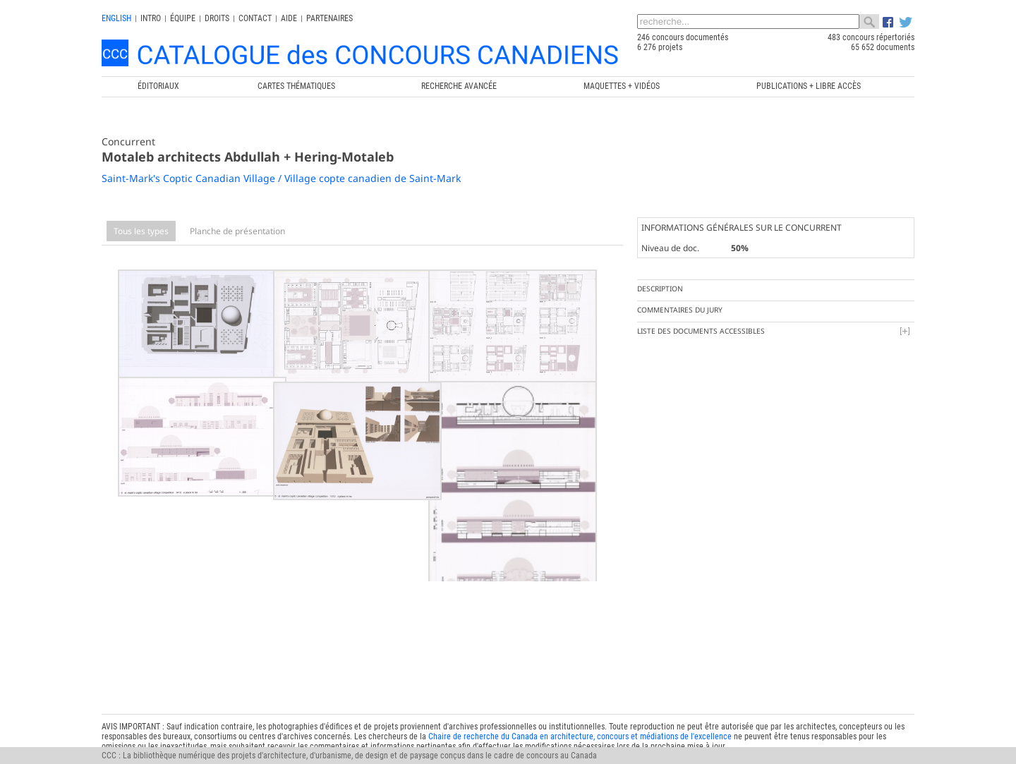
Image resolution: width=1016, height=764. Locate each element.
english (116, 18)
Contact (255, 18)
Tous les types (141, 231)
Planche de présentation (237, 231)
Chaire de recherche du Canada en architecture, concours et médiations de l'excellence (580, 710)
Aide (289, 18)
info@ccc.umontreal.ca (142, 729)
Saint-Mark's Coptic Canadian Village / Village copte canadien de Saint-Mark (281, 178)
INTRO (150, 18)
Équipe (182, 18)
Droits (217, 18)
